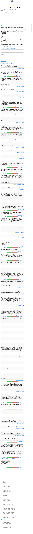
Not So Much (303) (20, 69)
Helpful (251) (4, 409)
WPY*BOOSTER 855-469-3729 (7, 491)
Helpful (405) (4, 76)
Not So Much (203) (20, 360)
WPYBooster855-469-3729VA (7, 523)
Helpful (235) (4, 210)
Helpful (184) (4, 424)
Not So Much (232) (20, 402)
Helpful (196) (4, 295)
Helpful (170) (5, 225)
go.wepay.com (27, 30)
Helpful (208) (4, 252)
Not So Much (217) (20, 424)
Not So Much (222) (20, 316)
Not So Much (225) (20, 252)
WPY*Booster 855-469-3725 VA (7, 486)
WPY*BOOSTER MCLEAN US (7, 527)
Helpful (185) (5, 354)
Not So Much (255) (20, 457)
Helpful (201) (4, 316)
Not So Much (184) (20, 247)
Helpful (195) (4, 372)
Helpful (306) (4, 107)
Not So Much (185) (20, 132)
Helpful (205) (4, 173)
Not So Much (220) (20, 442)
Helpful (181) (5, 360)
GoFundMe (19, 30)
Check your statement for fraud (16, 2)
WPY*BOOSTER (5, 495)
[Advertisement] (16, 18)
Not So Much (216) (20, 295)
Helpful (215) (4, 436)
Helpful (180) (5, 132)
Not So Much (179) (20, 467)
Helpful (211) (4, 457)
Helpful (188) (4, 279)
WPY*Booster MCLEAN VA (6, 490)
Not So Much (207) (20, 279)
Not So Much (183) (20, 225)
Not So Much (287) (20, 409)
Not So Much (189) (20, 185)
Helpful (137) (5, 467)
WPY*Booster (4, 482)
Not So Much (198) (20, 381)
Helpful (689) (4, 69)
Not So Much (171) (20, 260)
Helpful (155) (5, 260)
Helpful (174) (5, 381)
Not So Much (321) (20, 167)
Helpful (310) (4, 167)
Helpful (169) (5, 247)
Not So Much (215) (20, 173)
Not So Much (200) (20, 267)
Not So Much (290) (20, 107)
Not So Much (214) (20, 216)
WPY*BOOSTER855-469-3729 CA (7, 496)
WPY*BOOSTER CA (5, 485)
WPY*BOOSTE (5, 494)
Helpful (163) (5, 366)
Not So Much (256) (20, 436)
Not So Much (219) (20, 372)
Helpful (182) (5, 267)
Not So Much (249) (20, 210)
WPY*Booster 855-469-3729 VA (7, 487)
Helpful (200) (4, 216)
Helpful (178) (5, 185)
